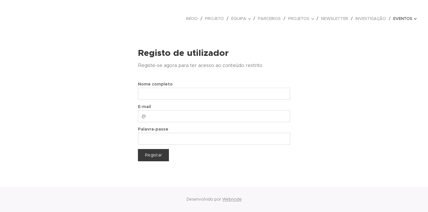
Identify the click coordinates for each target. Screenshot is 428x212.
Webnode (232, 199)
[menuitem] (193, 18)
